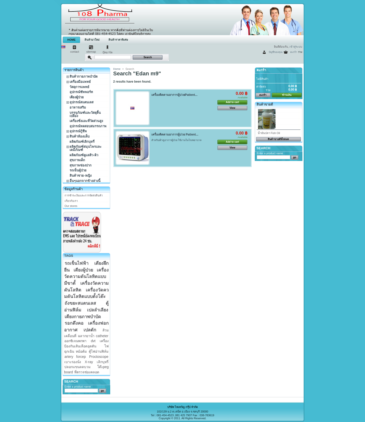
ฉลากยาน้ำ (86, 336)
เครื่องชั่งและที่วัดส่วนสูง (86, 121)
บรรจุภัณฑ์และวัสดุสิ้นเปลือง (85, 114)
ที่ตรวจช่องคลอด (86, 372)
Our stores (71, 205)
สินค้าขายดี (265, 104)
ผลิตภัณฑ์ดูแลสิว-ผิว (84, 155)
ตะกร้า (293, 52)
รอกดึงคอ (74, 323)
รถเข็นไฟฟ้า (77, 263)
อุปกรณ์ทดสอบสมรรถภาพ (88, 126)
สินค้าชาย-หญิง (80, 175)
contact (74, 51)
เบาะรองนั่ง (72, 362)
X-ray (89, 362)
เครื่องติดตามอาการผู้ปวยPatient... (174, 95)
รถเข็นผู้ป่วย (78, 170)
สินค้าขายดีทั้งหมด (278, 139)
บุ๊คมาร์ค (107, 52)
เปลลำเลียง (97, 309)
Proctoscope (98, 357)
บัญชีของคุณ (275, 52)
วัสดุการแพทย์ (79, 87)
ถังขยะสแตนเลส (80, 303)
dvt (93, 341)
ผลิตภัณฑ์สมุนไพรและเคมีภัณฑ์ (85, 148)
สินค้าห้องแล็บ (80, 136)
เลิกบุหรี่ (102, 362)
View (232, 108)
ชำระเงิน (286, 95)
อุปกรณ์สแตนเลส (81, 102)
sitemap (91, 51)
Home (116, 68)
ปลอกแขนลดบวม (77, 367)
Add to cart (232, 102)
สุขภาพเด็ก (77, 160)
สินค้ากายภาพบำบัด (83, 76)
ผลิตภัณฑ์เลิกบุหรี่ (82, 141)
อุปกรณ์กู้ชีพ (78, 131)
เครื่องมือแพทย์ (80, 82)
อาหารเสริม (78, 107)
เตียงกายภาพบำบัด (83, 316)
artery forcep (75, 357)
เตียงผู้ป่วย (77, 97)
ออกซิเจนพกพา (75, 341)
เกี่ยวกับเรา (71, 200)
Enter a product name (78, 386)
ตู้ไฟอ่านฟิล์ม (98, 351)
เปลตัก (90, 329)
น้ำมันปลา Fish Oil (269, 133)
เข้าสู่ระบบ (295, 46)
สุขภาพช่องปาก (80, 165)
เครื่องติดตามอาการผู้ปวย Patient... (174, 134)
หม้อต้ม (81, 351)
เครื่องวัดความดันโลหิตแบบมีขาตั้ (86, 277)
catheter (102, 336)
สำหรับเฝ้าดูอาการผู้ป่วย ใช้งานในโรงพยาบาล (176, 140)
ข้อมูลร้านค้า (73, 189)
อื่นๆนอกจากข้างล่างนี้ (85, 181)
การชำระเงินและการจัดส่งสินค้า (84, 195)
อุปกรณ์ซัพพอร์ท (81, 92)
